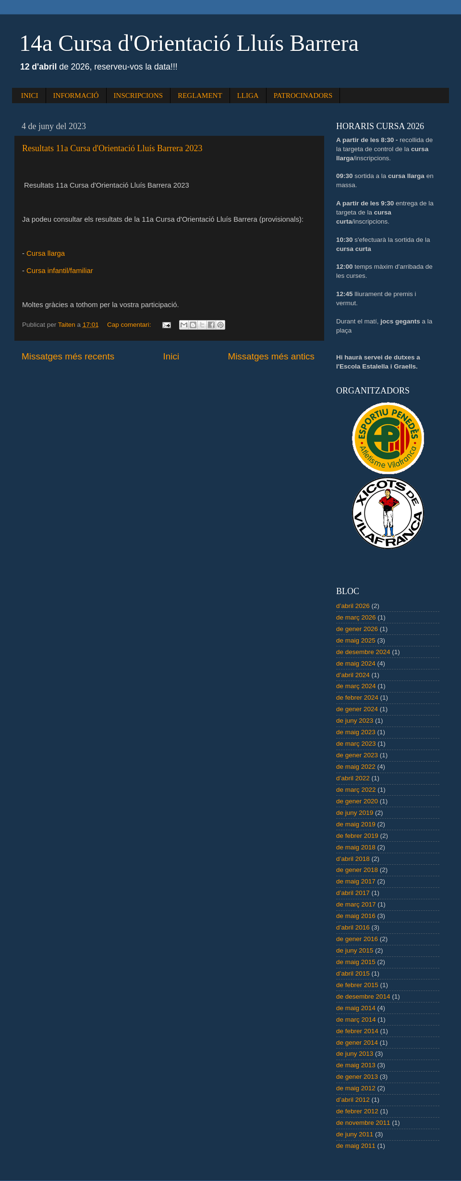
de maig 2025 (356, 640)
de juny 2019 (354, 812)
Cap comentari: (130, 324)
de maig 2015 (356, 962)
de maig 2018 (356, 847)
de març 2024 (356, 686)
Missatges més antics (271, 356)
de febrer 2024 (357, 697)
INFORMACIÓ (76, 95)
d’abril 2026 (353, 605)
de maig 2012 (356, 1088)
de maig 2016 (356, 915)
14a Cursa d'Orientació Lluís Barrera (189, 43)
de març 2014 (356, 1019)
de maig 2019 (356, 824)
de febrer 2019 (357, 835)
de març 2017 (356, 904)
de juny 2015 (354, 950)
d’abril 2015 (353, 973)
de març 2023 (356, 743)
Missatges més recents (68, 356)
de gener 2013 (357, 1076)
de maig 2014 (356, 1008)
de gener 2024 (357, 709)
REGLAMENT (200, 95)
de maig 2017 (356, 881)
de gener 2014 (357, 1042)
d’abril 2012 (353, 1099)
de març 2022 (356, 789)
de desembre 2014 (363, 996)
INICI (29, 95)
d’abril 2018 (353, 858)
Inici (171, 356)
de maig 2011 (356, 1145)
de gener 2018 (357, 869)
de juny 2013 (354, 1053)
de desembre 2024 (363, 652)
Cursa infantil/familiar (59, 270)
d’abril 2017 (353, 892)
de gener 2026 (357, 628)
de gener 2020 (357, 801)
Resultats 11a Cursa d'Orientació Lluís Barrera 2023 (112, 148)
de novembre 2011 (363, 1122)
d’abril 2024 (353, 675)
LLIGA (248, 95)
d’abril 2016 (353, 927)
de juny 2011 (354, 1134)
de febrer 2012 (357, 1111)
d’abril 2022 (353, 778)
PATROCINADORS (303, 95)
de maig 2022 (356, 766)
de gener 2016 (357, 938)
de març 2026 (356, 617)
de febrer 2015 (357, 985)
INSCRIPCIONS (138, 95)
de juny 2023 (354, 720)
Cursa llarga (45, 253)
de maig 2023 (356, 732)
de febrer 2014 (357, 1031)
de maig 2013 (356, 1065)
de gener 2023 (357, 755)
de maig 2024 (356, 663)
